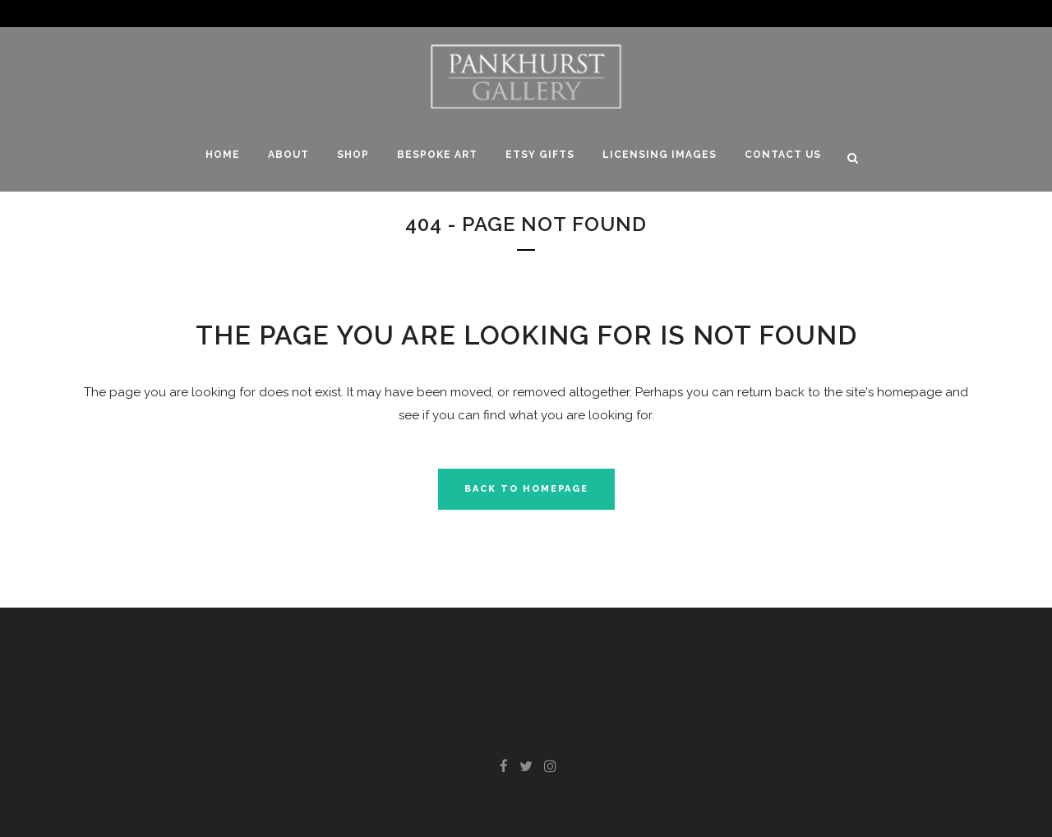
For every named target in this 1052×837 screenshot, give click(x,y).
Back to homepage (526, 488)
